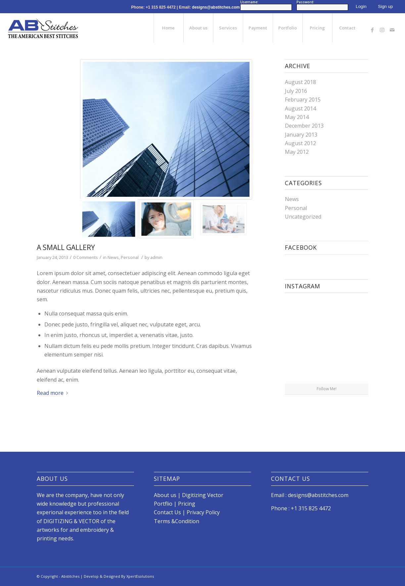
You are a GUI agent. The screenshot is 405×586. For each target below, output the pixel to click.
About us (165, 495)
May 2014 (297, 117)
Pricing (186, 503)
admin (156, 257)
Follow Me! (327, 389)
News (113, 257)
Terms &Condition (176, 521)
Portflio (164, 503)
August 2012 (300, 143)
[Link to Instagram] (382, 28)
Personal (130, 257)
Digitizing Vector (202, 495)
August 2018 (300, 82)
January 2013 (301, 134)
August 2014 (300, 108)
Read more (53, 393)
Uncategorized (303, 216)
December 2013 (304, 125)
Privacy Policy (203, 512)
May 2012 (297, 151)
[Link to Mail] (392, 28)
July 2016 (296, 91)
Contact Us (167, 512)
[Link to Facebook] (372, 28)
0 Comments (85, 257)
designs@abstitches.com (216, 7)
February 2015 (303, 99)
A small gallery (66, 247)
